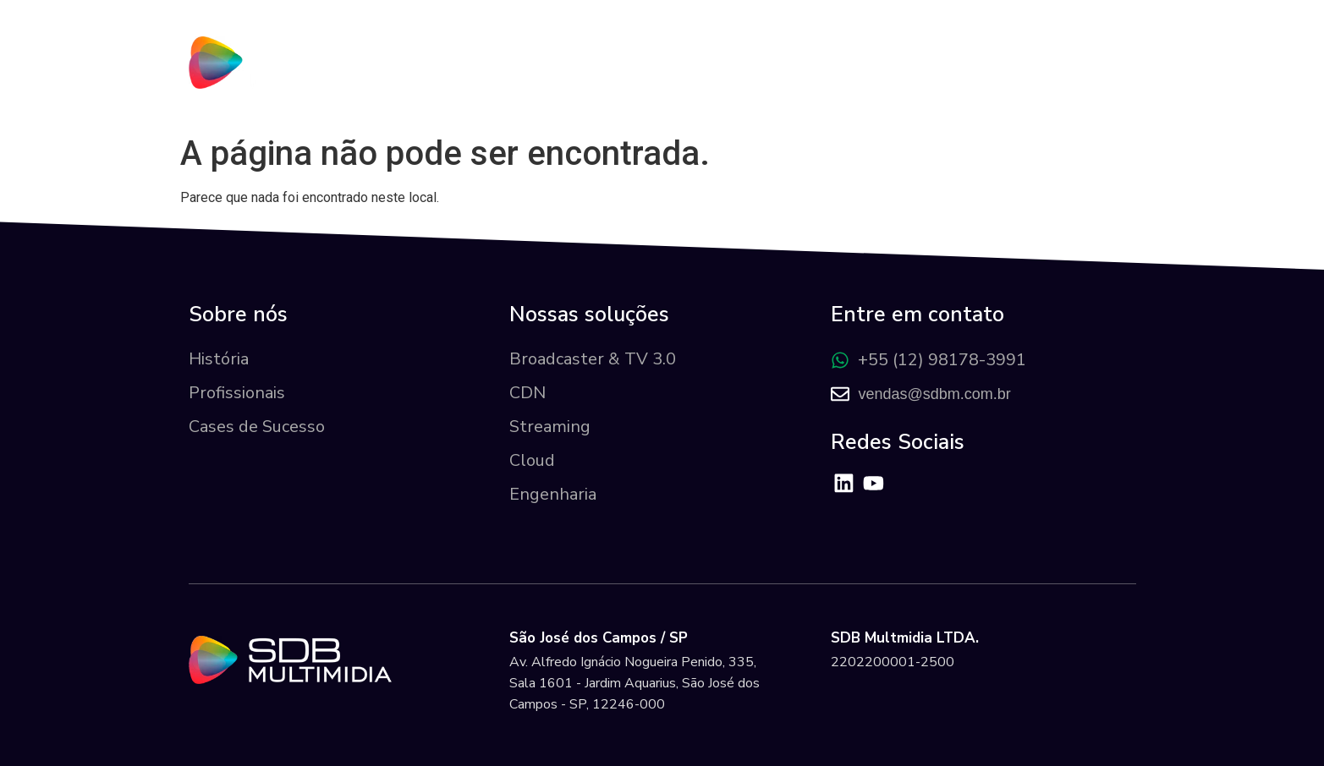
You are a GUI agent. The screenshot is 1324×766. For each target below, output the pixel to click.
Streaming (550, 426)
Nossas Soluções (784, 80)
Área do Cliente (1049, 80)
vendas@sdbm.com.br (934, 394)
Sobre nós (636, 80)
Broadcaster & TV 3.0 (592, 358)
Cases (919, 80)
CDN (527, 392)
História (219, 358)
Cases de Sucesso (257, 426)
